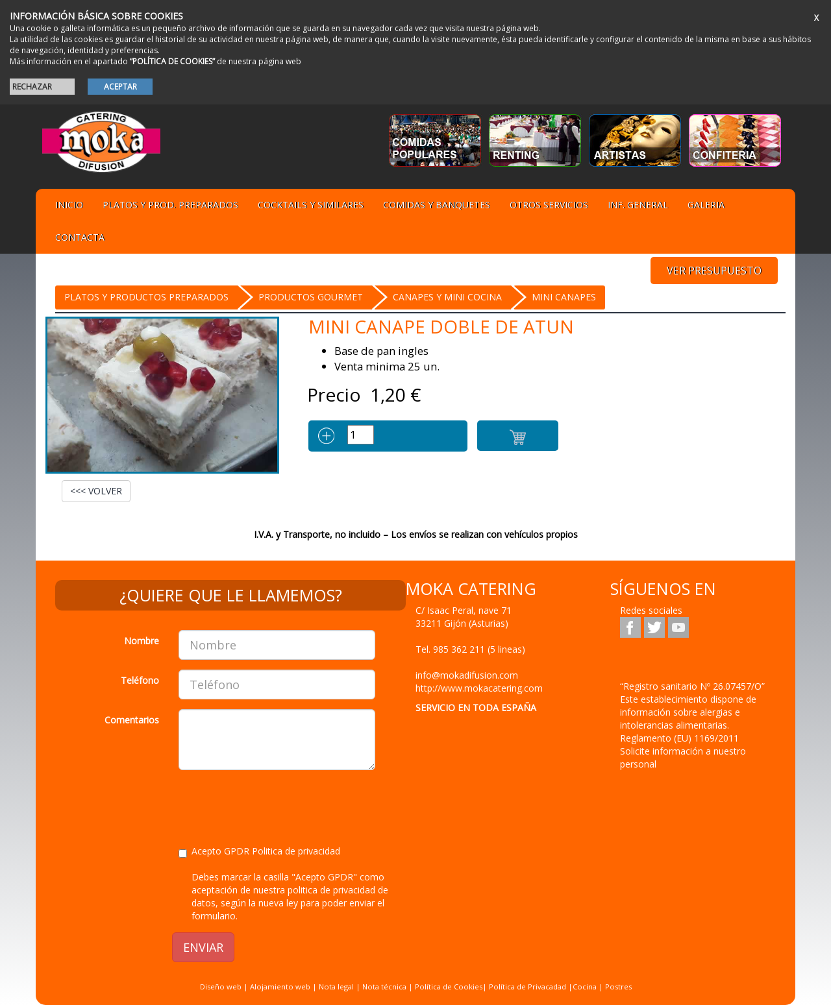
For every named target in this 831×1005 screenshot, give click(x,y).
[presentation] (277, 805)
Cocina (586, 986)
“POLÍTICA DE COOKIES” (172, 61)
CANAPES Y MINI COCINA (447, 297)
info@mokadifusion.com (467, 675)
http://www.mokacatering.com (479, 688)
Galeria (706, 205)
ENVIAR (203, 947)
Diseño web (221, 986)
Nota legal (336, 986)
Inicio (69, 205)
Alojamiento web (280, 986)
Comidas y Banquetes (436, 205)
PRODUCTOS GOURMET (310, 297)
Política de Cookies (448, 986)
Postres (618, 986)
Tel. (470, 649)
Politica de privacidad (296, 851)
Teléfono (140, 680)
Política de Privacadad (527, 986)
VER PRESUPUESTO (714, 270)
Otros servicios (549, 205)
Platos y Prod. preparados (170, 205)
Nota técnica (384, 986)
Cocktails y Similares (311, 205)
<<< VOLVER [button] (96, 491)
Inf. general (638, 205)
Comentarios (132, 720)
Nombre (141, 641)
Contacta (80, 237)
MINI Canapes (564, 297)
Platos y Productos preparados (146, 297)
